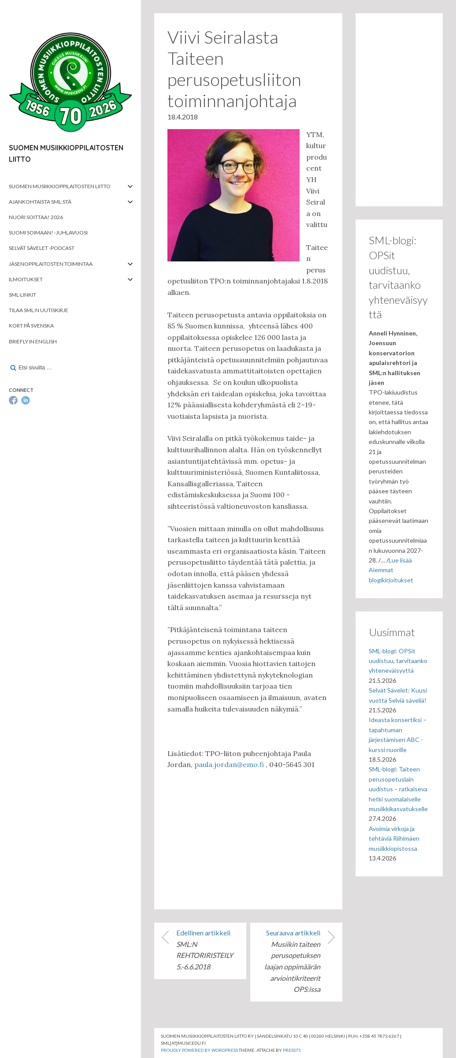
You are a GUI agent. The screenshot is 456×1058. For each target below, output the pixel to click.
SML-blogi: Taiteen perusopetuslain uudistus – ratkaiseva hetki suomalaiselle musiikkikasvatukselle (398, 788)
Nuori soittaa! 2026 (36, 217)
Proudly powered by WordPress (199, 1050)
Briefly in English (33, 341)
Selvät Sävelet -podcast (41, 248)
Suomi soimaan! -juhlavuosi (48, 232)
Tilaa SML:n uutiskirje (38, 310)
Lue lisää (400, 560)
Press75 (292, 1050)
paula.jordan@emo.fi (229, 764)
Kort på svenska (31, 325)
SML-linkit (22, 294)
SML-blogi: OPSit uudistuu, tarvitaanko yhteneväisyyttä (398, 660)
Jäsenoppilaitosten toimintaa (51, 264)
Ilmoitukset (26, 279)
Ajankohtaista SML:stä (40, 201)
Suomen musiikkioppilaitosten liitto (60, 186)
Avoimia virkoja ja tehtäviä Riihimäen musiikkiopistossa (394, 838)
